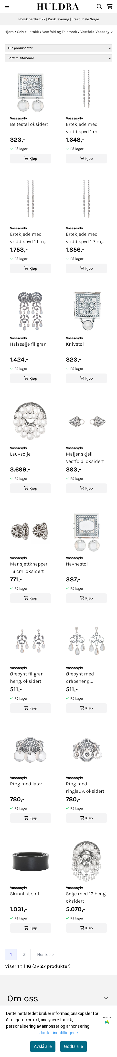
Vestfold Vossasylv (96, 32)
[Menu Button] (6, 6)
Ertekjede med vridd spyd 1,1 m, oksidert (27, 238)
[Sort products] (58, 58)
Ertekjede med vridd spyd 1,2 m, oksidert (84, 238)
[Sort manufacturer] (58, 48)
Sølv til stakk (28, 32)
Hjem (10, 32)
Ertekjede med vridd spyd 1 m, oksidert (82, 128)
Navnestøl (77, 564)
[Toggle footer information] (107, 998)
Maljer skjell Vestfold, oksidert (85, 457)
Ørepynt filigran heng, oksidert (27, 677)
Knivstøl (75, 344)
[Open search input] (99, 6)
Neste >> (45, 954)
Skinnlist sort (25, 894)
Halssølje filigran (28, 344)
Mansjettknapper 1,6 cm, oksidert (28, 567)
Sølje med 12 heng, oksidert (86, 897)
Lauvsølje (20, 454)
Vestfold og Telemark (60, 32)
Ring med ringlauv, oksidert (85, 787)
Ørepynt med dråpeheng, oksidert (80, 678)
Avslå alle (43, 1046)
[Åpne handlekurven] (110, 6)
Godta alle (73, 1046)
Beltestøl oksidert (29, 124)
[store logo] (58, 6)
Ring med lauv (26, 784)
